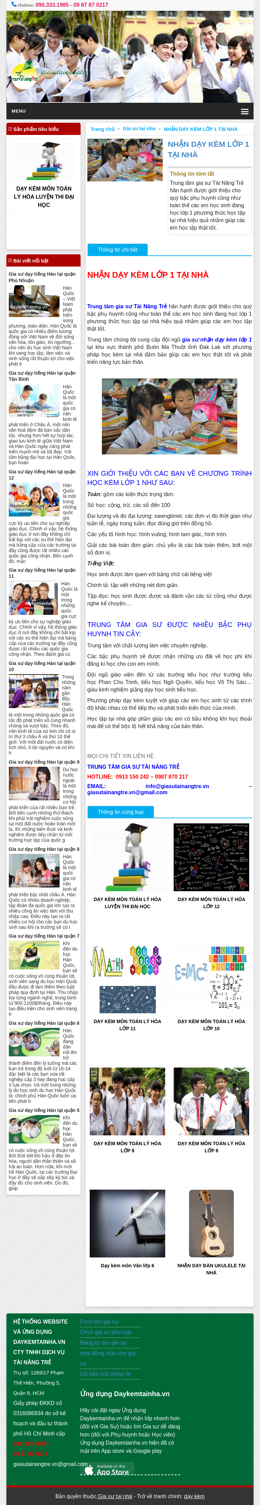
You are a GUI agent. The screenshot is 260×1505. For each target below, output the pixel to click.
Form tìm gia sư (99, 1322)
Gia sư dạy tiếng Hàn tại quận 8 (44, 849)
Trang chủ (102, 129)
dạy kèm (194, 1496)
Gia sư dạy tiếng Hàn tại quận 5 (44, 1110)
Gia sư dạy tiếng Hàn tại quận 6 (44, 1023)
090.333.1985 (52, 5)
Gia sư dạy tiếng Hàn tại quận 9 (44, 762)
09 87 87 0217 (90, 5)
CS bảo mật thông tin (105, 1374)
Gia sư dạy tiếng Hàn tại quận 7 (44, 936)
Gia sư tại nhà (114, 1496)
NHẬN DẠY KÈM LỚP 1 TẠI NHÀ (201, 129)
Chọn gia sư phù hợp (106, 1332)
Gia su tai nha (139, 128)
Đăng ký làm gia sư (104, 1343)
